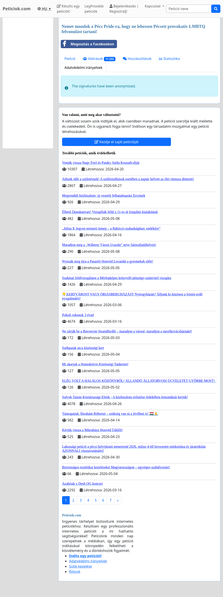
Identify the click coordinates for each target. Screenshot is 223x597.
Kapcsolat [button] (153, 6)
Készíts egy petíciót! (68, 9)
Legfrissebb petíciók (94, 9)
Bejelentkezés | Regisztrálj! (124, 9)
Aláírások (99, 58)
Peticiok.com (16, 9)
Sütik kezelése (80, 566)
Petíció (69, 58)
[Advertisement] (28, 83)
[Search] (188, 9)
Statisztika (169, 58)
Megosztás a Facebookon (87, 44)
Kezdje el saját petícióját (117, 141)
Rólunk (74, 571)
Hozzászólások (137, 58)
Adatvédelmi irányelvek (83, 67)
